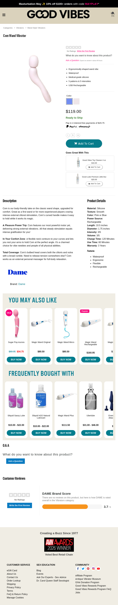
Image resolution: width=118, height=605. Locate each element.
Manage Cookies (15, 597)
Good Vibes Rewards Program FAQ (93, 589)
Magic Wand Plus (66, 415)
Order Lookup (14, 580)
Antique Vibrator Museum (88, 578)
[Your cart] (112, 15)
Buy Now (16, 359)
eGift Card (12, 570)
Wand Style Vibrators (36, 28)
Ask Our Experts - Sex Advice (51, 577)
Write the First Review (86, 51)
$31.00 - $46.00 (91, 425)
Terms (10, 590)
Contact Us (12, 577)
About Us (11, 573)
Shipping (11, 584)
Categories (8, 28)
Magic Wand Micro (66, 342)
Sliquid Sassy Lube (16, 415)
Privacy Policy (14, 587)
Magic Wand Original (41, 342)
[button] (69, 101)
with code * (59, 4)
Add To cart (84, 143)
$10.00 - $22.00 (16, 425)
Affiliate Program (83, 575)
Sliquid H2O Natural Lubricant (41, 416)
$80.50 (41, 351)
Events (40, 573)
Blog (39, 570)
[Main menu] (3, 14)
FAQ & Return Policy (17, 594)
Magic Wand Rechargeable (90, 343)
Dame (21, 284)
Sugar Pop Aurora (16, 342)
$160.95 (91, 352)
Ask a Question (72, 60)
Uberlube (91, 415)
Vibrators (20, 28)
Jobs (77, 592)
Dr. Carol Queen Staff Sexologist (53, 580)
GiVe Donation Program (87, 582)
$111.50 (66, 425)
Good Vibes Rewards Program (90, 585)
